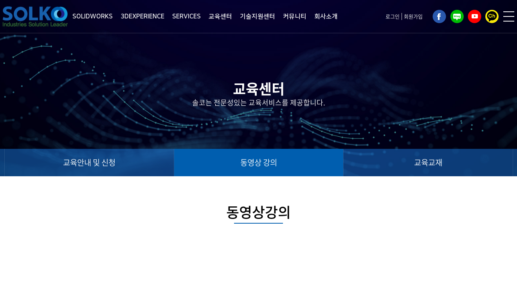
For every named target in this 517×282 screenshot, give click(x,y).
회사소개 (326, 16)
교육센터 (220, 16)
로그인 (392, 16)
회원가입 (413, 16)
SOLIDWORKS (92, 16)
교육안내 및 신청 (89, 162)
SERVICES (186, 16)
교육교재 (428, 162)
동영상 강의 (258, 162)
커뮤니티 (294, 16)
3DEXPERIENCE (142, 16)
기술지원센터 (257, 16)
